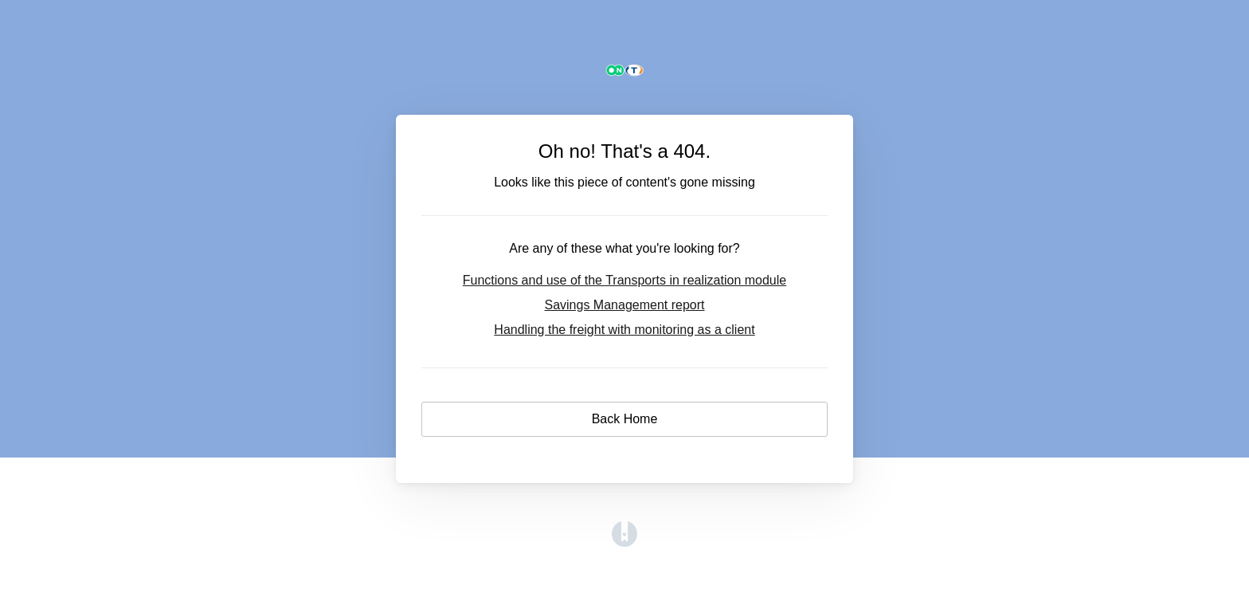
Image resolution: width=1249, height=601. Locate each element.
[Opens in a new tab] (624, 542)
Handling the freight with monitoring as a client (624, 329)
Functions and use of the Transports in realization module (624, 280)
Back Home (625, 419)
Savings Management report (624, 305)
